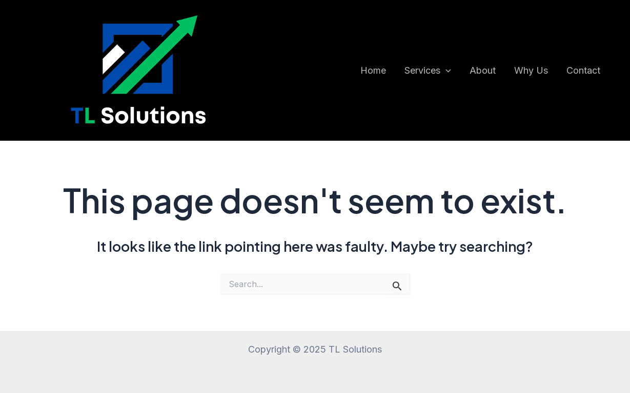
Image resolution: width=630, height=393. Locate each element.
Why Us (531, 70)
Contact (583, 70)
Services (427, 70)
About (483, 70)
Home (373, 70)
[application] (445, 70)
